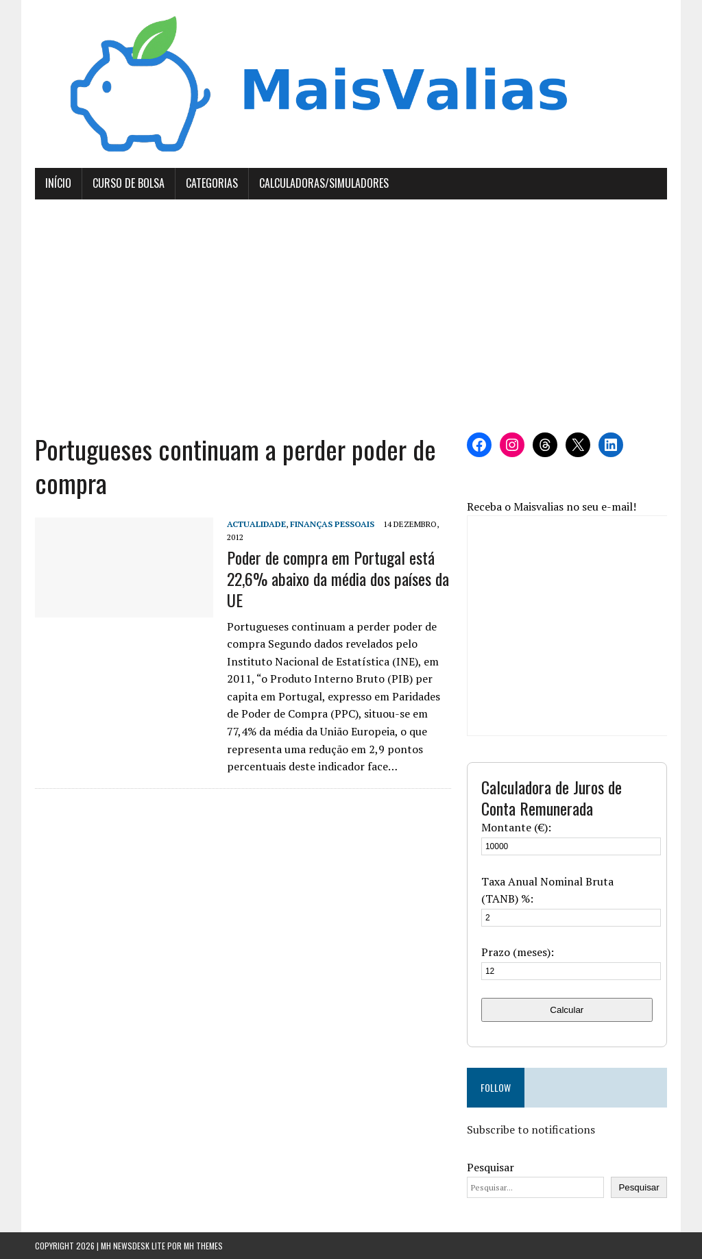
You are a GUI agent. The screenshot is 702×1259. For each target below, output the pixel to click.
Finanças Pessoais (332, 524)
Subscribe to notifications (531, 1129)
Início (58, 183)
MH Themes (203, 1245)
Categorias (212, 183)
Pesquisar (490, 1167)
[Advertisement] (351, 316)
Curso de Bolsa (129, 183)
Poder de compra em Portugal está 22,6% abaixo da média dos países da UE (338, 578)
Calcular (566, 1010)
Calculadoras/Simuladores (324, 183)
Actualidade (256, 524)
